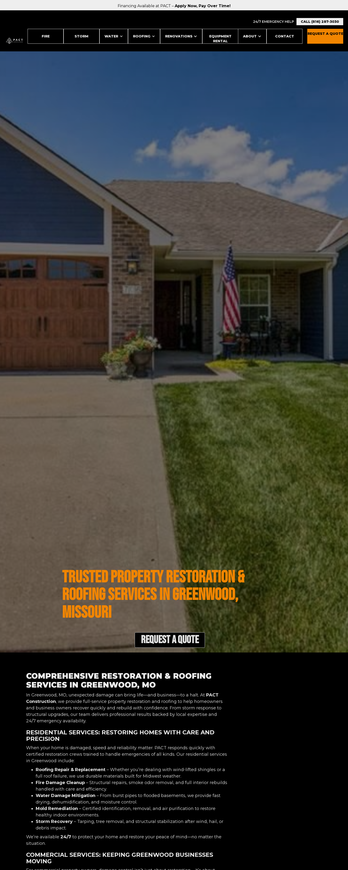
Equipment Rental (220, 38)
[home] (14, 41)
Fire (46, 36)
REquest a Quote (325, 33)
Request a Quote (170, 639)
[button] (113, 36)
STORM (81, 36)
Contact (284, 36)
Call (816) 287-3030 (320, 21)
